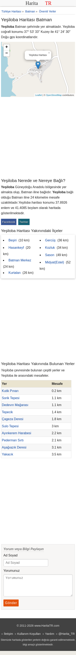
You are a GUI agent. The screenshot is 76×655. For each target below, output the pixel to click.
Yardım (49, 637)
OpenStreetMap (54, 95)
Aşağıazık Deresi (14, 447)
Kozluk (50, 247)
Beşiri (13, 240)
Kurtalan (15, 272)
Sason (49, 255)
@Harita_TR (66, 637)
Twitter (24, 221)
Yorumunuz (11, 570)
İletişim (8, 637)
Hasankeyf (16, 247)
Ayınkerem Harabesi (16, 433)
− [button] (6, 53)
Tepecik (7, 412)
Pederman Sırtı (13, 440)
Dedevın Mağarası (15, 405)
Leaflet (38, 95)
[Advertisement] (38, 137)
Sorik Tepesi (10, 398)
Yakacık (7, 454)
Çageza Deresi (12, 419)
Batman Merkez (20, 260)
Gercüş (50, 240)
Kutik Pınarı (10, 391)
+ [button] (6, 47)
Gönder (11, 607)
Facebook (8, 221)
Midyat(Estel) (54, 262)
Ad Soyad (10, 555)
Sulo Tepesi (10, 426)
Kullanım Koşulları (29, 637)
